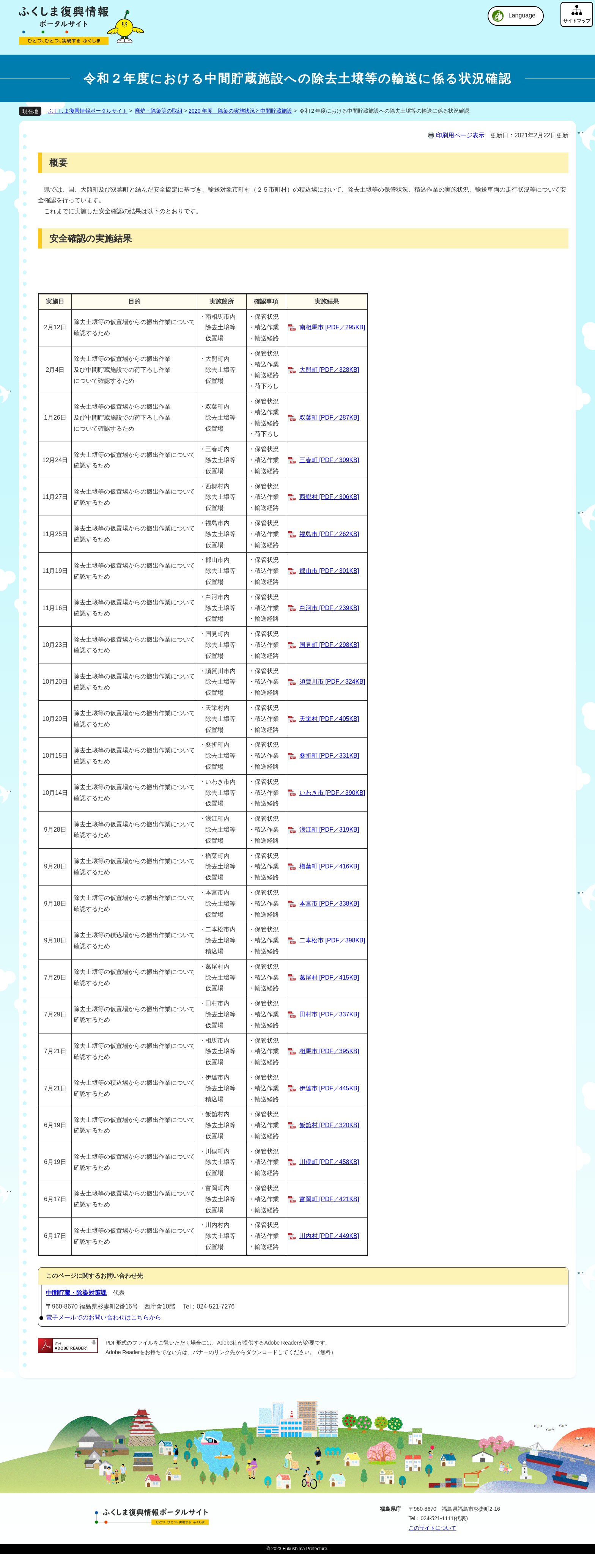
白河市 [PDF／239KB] (329, 608)
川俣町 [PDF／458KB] (329, 1162)
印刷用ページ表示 (460, 135)
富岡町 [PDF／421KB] (329, 1199)
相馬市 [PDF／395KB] (329, 1051)
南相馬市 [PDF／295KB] (332, 327)
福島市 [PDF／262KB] (329, 534)
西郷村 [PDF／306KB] (329, 497)
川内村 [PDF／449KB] (329, 1236)
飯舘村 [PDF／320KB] (329, 1125)
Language (521, 15)
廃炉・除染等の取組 (159, 111)
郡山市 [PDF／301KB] (329, 571)
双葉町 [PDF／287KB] (329, 417)
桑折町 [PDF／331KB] (329, 755)
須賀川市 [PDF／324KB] (332, 681)
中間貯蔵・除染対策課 (76, 1293)
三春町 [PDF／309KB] (329, 460)
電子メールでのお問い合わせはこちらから (103, 1317)
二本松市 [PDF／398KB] (332, 940)
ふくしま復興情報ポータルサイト (88, 111)
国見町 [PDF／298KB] (329, 645)
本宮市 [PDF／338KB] (329, 903)
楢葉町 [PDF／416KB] (329, 866)
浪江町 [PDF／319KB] (329, 829)
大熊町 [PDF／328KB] (329, 369)
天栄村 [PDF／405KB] (329, 719)
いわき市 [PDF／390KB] (332, 793)
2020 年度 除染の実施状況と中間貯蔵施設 (240, 111)
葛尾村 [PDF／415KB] (329, 977)
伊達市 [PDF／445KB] (329, 1088)
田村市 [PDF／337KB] (329, 1014)
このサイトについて (432, 1528)
